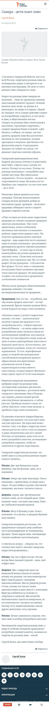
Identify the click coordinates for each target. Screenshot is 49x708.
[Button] (41, 28)
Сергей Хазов (8, 18)
